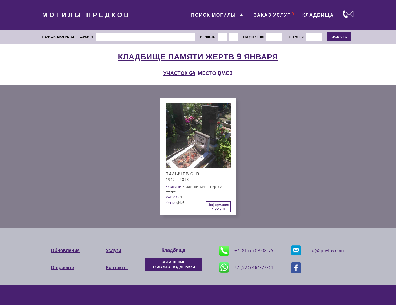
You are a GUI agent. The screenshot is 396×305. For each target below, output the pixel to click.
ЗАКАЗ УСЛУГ (272, 15)
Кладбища (173, 250)
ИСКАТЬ (339, 37)
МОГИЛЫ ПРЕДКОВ (86, 15)
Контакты (117, 268)
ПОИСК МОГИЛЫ (213, 15)
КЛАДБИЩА (318, 15)
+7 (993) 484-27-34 (246, 267)
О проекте (62, 268)
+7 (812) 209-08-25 (246, 251)
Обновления (65, 250)
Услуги (113, 250)
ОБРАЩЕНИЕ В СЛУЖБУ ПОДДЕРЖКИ (173, 264)
